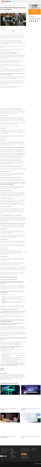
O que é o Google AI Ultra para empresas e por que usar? (30, 437)
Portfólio (12, 450)
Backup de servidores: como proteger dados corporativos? (8, 409)
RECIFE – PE (34, 448)
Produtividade (5, 5)
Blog (11, 453)
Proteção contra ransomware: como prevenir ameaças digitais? (8, 437)
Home (1, 5)
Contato (12, 457)
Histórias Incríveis (14, 452)
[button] (35, 1)
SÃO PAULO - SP (34, 449)
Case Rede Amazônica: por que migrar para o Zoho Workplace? (30, 409)
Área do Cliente (13, 456)
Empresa (12, 449)
